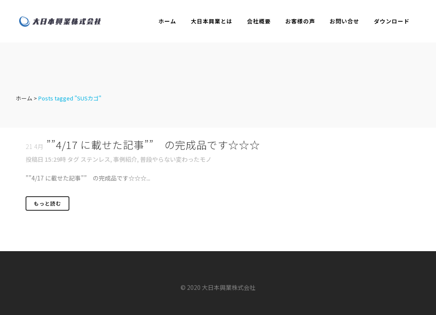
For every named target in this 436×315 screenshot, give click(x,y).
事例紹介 (125, 159)
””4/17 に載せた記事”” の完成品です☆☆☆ (153, 144)
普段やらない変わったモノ (176, 159)
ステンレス (95, 159)
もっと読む (47, 203)
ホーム (24, 98)
